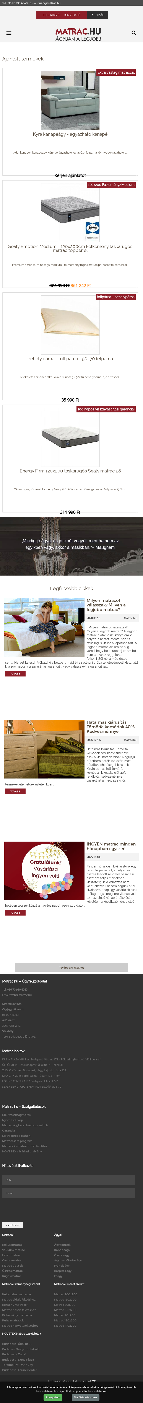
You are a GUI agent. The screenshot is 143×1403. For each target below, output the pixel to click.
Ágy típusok (62, 1244)
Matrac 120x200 (65, 1320)
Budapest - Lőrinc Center (19, 1370)
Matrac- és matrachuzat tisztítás (24, 1146)
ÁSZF (92, 1381)
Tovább (15, 673)
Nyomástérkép (12, 1120)
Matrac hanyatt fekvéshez (20, 1325)
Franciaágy (62, 1265)
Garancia (8, 1130)
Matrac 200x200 (65, 1294)
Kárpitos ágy (63, 1270)
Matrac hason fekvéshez (19, 1310)
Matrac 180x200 (65, 1310)
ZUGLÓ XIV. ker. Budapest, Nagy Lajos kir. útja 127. (34, 1070)
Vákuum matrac (13, 1250)
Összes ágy (61, 1255)
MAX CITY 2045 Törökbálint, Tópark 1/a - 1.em (31, 1076)
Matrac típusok (12, 1265)
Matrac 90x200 (64, 1315)
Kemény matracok (15, 1304)
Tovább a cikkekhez (71, 967)
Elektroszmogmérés (16, 1115)
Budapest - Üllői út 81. (17, 1344)
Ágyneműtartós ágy (68, 1260)
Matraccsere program (17, 1141)
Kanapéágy (62, 1250)
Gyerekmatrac (12, 1260)
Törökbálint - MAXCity (17, 1364)
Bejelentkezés (51, 15)
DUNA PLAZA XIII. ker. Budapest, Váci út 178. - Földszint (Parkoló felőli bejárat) (51, 1059)
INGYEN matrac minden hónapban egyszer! (111, 846)
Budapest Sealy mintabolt (20, 1349)
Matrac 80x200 (64, 1304)
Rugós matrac (11, 1276)
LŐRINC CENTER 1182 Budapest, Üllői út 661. (30, 1081)
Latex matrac (11, 1255)
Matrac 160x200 (65, 1299)
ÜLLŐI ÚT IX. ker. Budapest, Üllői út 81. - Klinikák (32, 1065)
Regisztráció (72, 15)
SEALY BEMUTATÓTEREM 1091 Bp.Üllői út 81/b (31, 1086)
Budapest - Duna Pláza (18, 1359)
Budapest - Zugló (14, 1354)
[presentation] (35, 1209)
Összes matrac (12, 1270)
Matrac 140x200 (65, 1325)
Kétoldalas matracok (16, 1294)
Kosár (97, 15)
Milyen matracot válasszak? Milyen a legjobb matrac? (106, 605)
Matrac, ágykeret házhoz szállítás (25, 1125)
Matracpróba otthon (16, 1135)
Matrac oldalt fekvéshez (19, 1299)
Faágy (58, 1276)
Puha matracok (13, 1320)
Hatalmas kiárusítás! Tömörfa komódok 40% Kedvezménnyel (111, 727)
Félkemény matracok (17, 1315)
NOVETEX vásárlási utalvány (22, 1151)
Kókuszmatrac (12, 1244)
